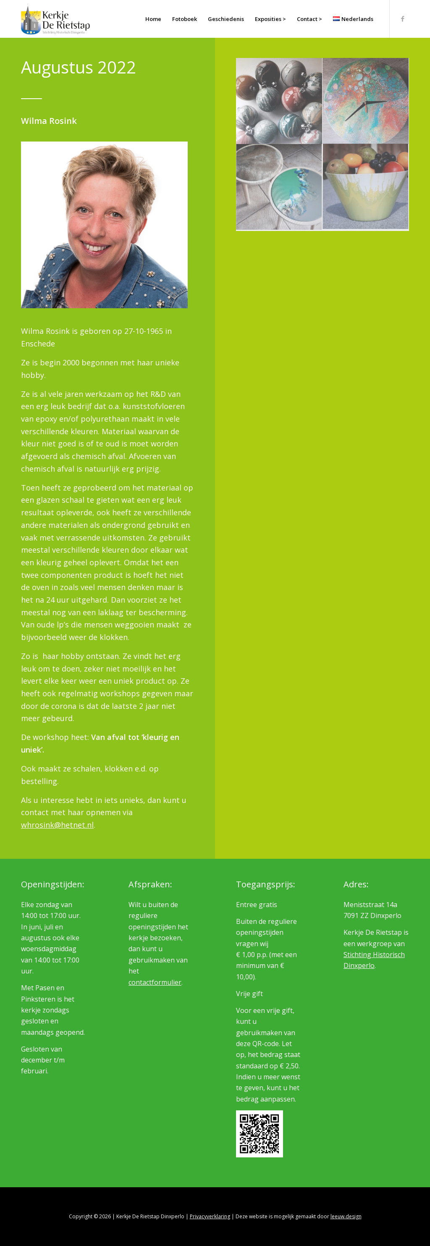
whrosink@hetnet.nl (57, 825)
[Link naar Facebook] (402, 18)
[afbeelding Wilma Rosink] (279, 101)
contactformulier (154, 982)
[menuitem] (153, 19)
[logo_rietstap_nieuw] (55, 19)
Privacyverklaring (210, 1216)
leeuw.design (346, 1216)
